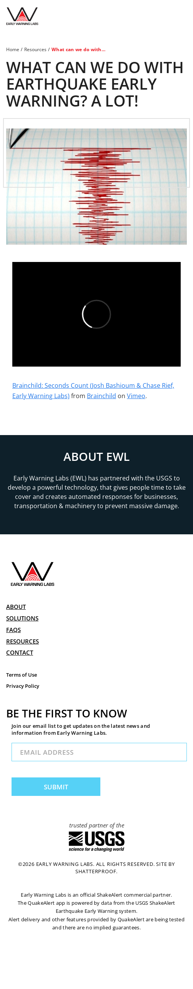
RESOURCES (22, 641)
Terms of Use (21, 675)
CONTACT (19, 652)
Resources (35, 49)
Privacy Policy (22, 686)
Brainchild (101, 396)
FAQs (13, 630)
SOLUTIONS (22, 618)
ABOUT (16, 606)
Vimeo (136, 396)
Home (12, 49)
